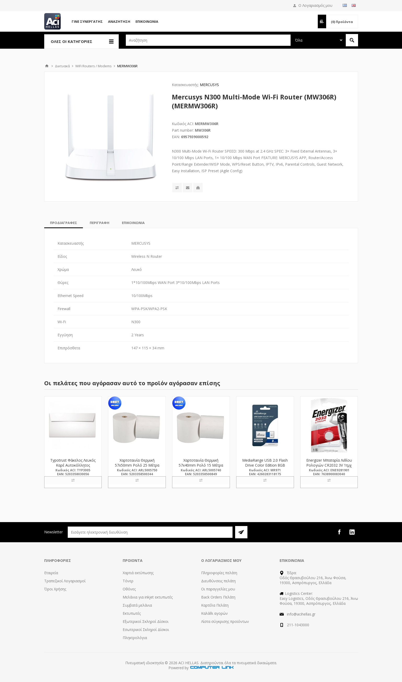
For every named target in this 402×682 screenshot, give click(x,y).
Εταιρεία (51, 572)
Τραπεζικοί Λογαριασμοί (65, 580)
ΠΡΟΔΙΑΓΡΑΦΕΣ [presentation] (63, 222)
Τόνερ (128, 580)
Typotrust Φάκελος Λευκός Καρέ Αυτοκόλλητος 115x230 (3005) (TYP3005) (72, 465)
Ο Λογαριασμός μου (315, 5)
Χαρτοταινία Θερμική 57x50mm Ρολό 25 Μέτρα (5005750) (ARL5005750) (137, 465)
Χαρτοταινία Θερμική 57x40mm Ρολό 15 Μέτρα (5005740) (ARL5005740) (201, 465)
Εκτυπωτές (132, 613)
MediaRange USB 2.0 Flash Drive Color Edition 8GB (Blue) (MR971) (265, 465)
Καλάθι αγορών (214, 613)
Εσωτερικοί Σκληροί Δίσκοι (146, 629)
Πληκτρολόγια (135, 637)
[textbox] (208, 40)
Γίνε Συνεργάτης (87, 21)
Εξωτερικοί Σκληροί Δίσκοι (145, 621)
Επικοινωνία (146, 21)
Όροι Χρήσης (55, 588)
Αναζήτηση (119, 21)
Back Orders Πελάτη (218, 597)
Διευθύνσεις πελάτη (218, 580)
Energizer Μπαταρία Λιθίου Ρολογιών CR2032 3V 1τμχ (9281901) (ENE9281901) (329, 465)
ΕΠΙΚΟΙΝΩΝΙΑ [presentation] (133, 222)
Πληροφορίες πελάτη (219, 572)
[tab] (63, 222)
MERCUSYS (209, 84)
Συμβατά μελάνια (137, 605)
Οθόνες (129, 588)
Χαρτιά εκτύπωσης (138, 572)
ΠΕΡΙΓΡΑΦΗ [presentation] (99, 222)
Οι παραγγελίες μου (218, 588)
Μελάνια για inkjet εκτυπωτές (148, 597)
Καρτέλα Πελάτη (215, 605)
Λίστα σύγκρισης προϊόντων (225, 621)
